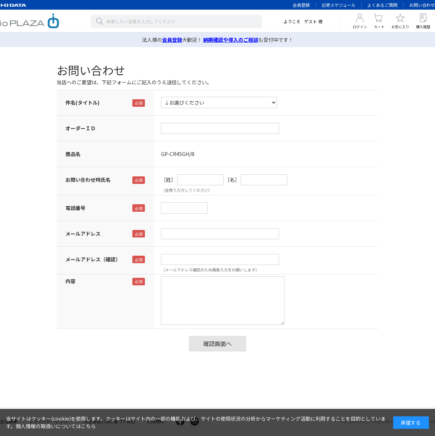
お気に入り (400, 26)
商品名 (72, 153)
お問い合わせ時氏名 (88, 179)
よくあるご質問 (382, 5)
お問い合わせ (422, 5)
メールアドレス (83, 233)
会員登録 (301, 5)
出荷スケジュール (339, 5)
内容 (70, 281)
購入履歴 (423, 26)
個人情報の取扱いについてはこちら (56, 426)
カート (379, 26)
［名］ (232, 179)
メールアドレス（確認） (93, 259)
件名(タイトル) (82, 102)
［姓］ (168, 179)
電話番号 (75, 207)
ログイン (360, 26)
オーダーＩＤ (80, 128)
